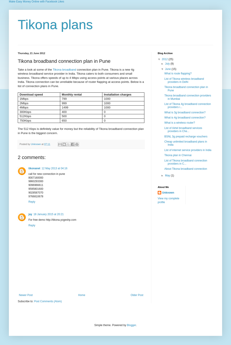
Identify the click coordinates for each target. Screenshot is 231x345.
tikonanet (34, 168)
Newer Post (26, 295)
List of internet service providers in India (187, 150)
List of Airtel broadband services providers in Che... (183, 130)
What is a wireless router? (179, 122)
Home (81, 295)
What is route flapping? (178, 73)
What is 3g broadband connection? (184, 112)
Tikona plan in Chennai (177, 155)
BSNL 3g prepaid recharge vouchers (185, 136)
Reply (31, 201)
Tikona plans (55, 24)
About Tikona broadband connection (185, 168)
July (168, 63)
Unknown (36, 144)
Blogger (131, 325)
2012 (165, 59)
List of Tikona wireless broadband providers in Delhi (184, 80)
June (168, 69)
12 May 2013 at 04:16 (54, 168)
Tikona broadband (64, 69)
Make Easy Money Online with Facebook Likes (36, 1)
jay (30, 214)
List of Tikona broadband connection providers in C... (185, 162)
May (168, 175)
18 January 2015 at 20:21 (49, 214)
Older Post (137, 295)
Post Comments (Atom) (48, 301)
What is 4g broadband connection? (184, 117)
